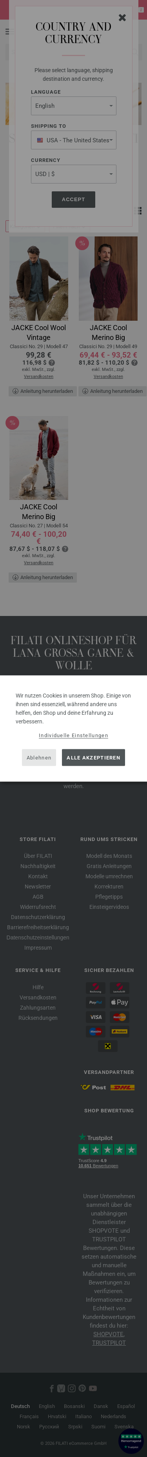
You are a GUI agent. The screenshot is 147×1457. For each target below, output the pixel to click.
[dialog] (73, 729)
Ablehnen (39, 757)
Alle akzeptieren (93, 757)
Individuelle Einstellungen (73, 735)
